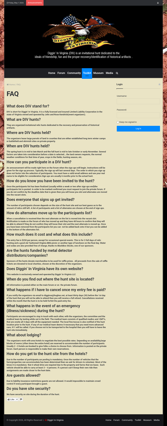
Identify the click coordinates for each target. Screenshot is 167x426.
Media (109, 73)
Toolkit (87, 73)
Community (74, 73)
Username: (122, 96)
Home (51, 73)
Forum (61, 73)
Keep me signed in (128, 122)
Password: (122, 110)
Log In (138, 128)
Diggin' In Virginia (55, 420)
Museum (98, 73)
